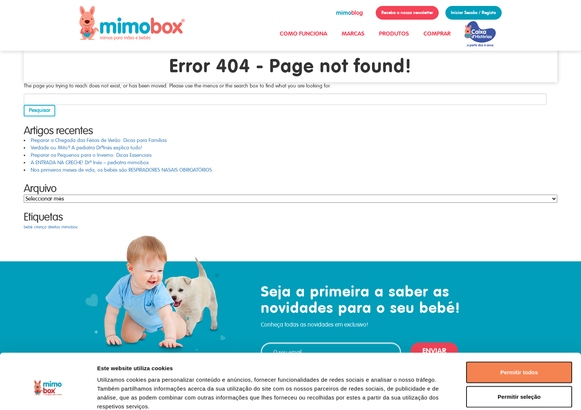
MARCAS (353, 33)
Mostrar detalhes (406, 395)
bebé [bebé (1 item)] (28, 227)
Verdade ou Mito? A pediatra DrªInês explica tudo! (86, 148)
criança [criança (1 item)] (40, 227)
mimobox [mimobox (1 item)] (69, 227)
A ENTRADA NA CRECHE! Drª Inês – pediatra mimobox (90, 162)
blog (349, 13)
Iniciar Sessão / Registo (473, 13)
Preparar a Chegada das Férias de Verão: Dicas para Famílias (99, 140)
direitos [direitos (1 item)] (54, 227)
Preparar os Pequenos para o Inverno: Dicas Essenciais (91, 155)
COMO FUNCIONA (303, 33)
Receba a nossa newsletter (407, 13)
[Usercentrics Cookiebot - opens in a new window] (48, 395)
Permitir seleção (519, 361)
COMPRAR (437, 33)
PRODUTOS (394, 33)
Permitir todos (519, 337)
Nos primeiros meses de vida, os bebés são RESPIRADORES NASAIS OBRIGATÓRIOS (121, 170)
